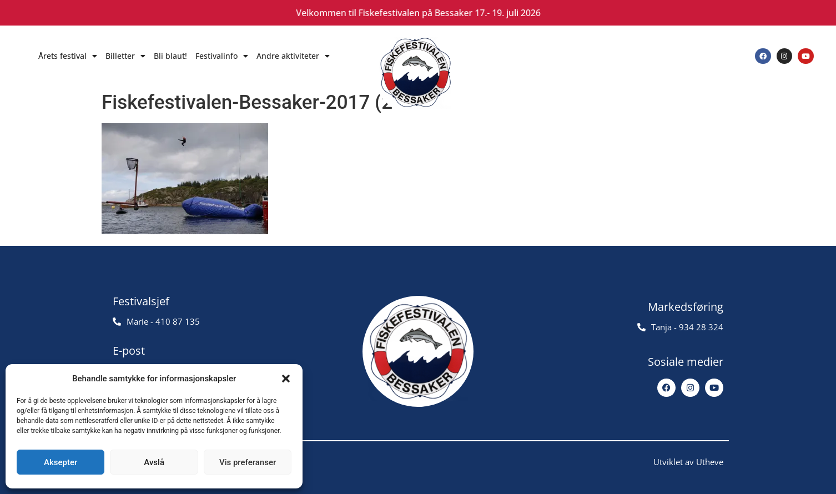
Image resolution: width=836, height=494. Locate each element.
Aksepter (60, 462)
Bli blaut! (170, 56)
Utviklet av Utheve (688, 461)
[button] (285, 378)
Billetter (125, 56)
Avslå (154, 462)
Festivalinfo (221, 56)
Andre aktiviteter (293, 56)
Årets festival (67, 56)
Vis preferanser (247, 462)
